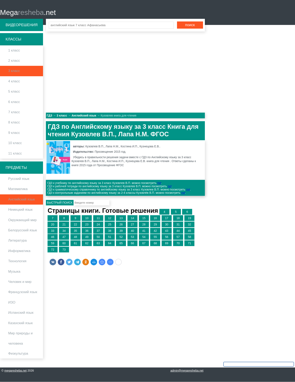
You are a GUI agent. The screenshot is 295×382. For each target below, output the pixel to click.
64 (109, 243)
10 (86, 218)
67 (143, 243)
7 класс (14, 112)
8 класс (14, 122)
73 (64, 249)
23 (86, 224)
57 (178, 237)
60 (64, 243)
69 (166, 243)
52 (121, 237)
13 (121, 218)
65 (121, 243)
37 (98, 230)
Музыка (14, 271)
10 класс (15, 143)
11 (98, 218)
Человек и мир (20, 282)
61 (75, 243)
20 (52, 224)
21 (64, 224)
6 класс (14, 102)
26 (121, 224)
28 (143, 224)
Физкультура (18, 353)
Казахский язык (20, 323)
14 (132, 218)
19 (189, 218)
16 (155, 218)
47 (64, 237)
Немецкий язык (20, 210)
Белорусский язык (22, 230)
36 (86, 230)
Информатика (19, 251)
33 (52, 230)
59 (52, 243)
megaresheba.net (15, 370)
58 (189, 237)
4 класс (14, 81)
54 (143, 237)
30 (166, 224)
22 (75, 224)
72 (52, 249)
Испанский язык (20, 313)
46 (52, 237)
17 (166, 218)
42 (155, 230)
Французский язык (22, 292)
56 (166, 237)
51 (109, 237)
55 (155, 237)
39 (121, 230)
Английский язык (21, 200)
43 (166, 230)
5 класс (14, 92)
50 (98, 237)
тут (159, 183)
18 (178, 218)
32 (189, 224)
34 (64, 230)
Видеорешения (21, 25)
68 (155, 243)
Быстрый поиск (60, 202)
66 (132, 243)
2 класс (14, 61)
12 (109, 218)
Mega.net (28, 12)
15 (143, 218)
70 (178, 243)
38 (109, 230)
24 (98, 224)
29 (155, 224)
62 (86, 243)
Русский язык (18, 179)
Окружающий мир (22, 220)
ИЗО (11, 303)
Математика (18, 189)
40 (132, 230)
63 (98, 243)
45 (189, 230)
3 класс (14, 71)
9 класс (14, 133)
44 (178, 230)
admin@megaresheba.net (186, 370)
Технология (17, 261)
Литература (17, 241)
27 (132, 224)
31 (178, 224)
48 (75, 237)
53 (132, 237)
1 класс (14, 51)
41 (143, 230)
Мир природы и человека (20, 339)
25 (109, 224)
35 (75, 230)
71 (189, 243)
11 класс (15, 153)
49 (86, 237)
